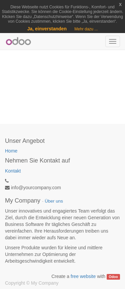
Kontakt (13, 171)
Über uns (54, 201)
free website (83, 276)
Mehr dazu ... (86, 29)
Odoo (113, 277)
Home (11, 151)
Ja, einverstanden (47, 28)
